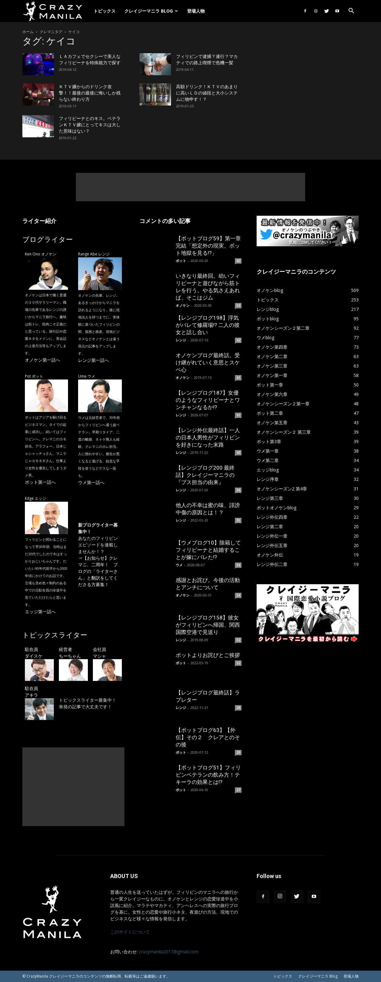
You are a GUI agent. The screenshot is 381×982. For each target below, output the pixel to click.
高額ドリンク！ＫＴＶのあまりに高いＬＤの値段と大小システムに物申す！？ (207, 93)
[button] (351, 11)
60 (238, 261)
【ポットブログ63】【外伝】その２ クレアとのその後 (208, 737)
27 (238, 790)
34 (238, 565)
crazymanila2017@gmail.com (168, 952)
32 (238, 640)
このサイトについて (130, 932)
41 (238, 377)
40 (238, 452)
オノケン (183, 305)
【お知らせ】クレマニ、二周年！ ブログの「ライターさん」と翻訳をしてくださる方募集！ (98, 571)
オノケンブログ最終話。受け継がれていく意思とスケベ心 (208, 362)
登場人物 (196, 11)
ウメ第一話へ (91, 482)
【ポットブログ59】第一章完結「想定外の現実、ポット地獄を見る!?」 (208, 245)
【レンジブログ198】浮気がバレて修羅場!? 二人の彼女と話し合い (208, 325)
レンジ (181, 340)
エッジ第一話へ (40, 611)
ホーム (28, 31)
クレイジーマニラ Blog (151, 11)
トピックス (105, 11)
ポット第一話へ (40, 482)
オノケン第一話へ (42, 360)
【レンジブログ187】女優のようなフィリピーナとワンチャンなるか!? (208, 400)
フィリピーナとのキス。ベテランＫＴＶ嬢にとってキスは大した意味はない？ (90, 125)
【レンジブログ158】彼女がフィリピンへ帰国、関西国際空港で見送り (208, 624)
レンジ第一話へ (93, 360)
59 (238, 305)
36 (238, 490)
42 (238, 340)
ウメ (179, 564)
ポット (181, 260)
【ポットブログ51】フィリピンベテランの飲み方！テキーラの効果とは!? (208, 774)
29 (238, 707)
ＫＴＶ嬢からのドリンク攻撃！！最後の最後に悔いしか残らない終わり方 (90, 93)
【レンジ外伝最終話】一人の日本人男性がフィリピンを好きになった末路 (208, 437)
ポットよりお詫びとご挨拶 (208, 655)
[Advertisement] (190, 187)
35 (238, 520)
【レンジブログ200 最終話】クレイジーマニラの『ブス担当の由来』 (205, 475)
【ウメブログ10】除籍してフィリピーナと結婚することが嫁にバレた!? (208, 550)
